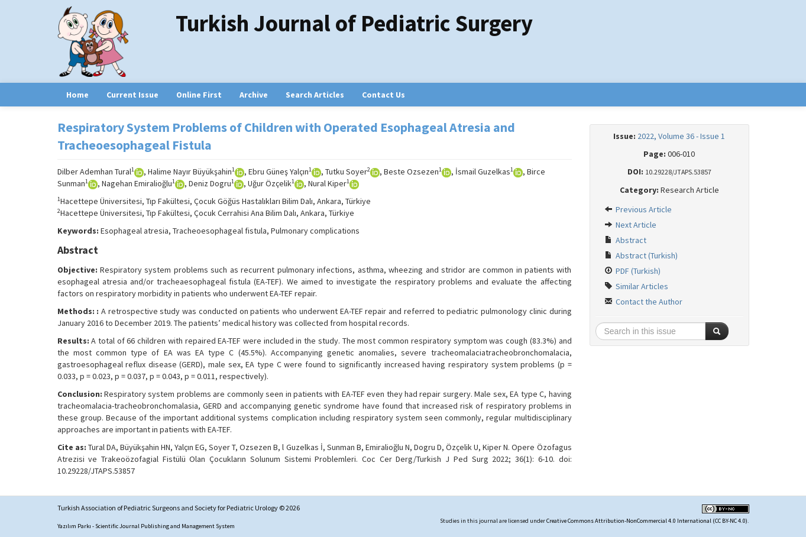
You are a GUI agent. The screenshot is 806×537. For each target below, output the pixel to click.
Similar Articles (636, 286)
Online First (199, 94)
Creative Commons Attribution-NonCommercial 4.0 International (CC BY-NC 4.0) (646, 521)
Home (77, 94)
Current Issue (132, 94)
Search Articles (315, 94)
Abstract (625, 240)
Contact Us (383, 94)
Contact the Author (643, 301)
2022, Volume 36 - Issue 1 (681, 136)
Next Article (630, 224)
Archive (253, 94)
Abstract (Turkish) (641, 255)
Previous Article (638, 209)
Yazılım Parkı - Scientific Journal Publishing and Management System (146, 526)
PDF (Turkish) (632, 271)
